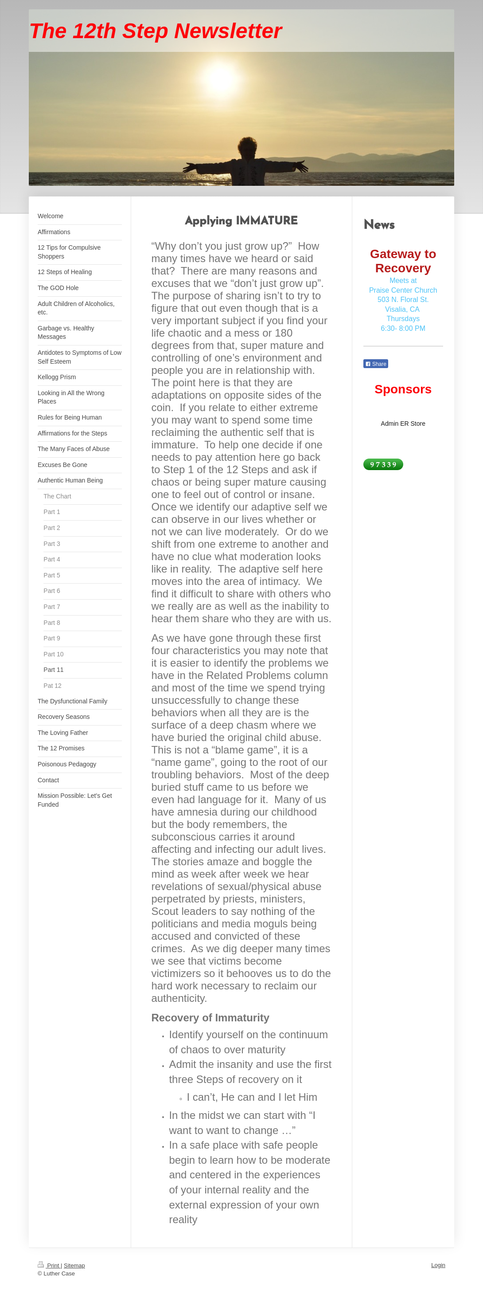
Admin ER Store (403, 423)
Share (375, 364)
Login (438, 1265)
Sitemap (74, 1265)
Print (49, 1265)
